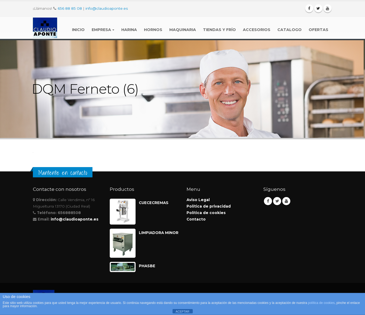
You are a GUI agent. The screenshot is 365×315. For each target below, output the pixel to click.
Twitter (277, 201)
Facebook (268, 201)
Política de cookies (206, 213)
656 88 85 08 (70, 8)
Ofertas (318, 29)
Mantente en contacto (62, 172)
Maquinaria (182, 29)
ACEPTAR (182, 311)
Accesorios (256, 29)
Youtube (286, 201)
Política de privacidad (209, 206)
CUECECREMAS (153, 203)
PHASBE (147, 266)
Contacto (196, 219)
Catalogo (289, 29)
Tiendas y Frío (219, 29)
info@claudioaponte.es (106, 8)
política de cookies (321, 303)
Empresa (101, 29)
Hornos (153, 29)
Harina (129, 29)
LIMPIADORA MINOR (158, 233)
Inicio (78, 29)
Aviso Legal (198, 200)
